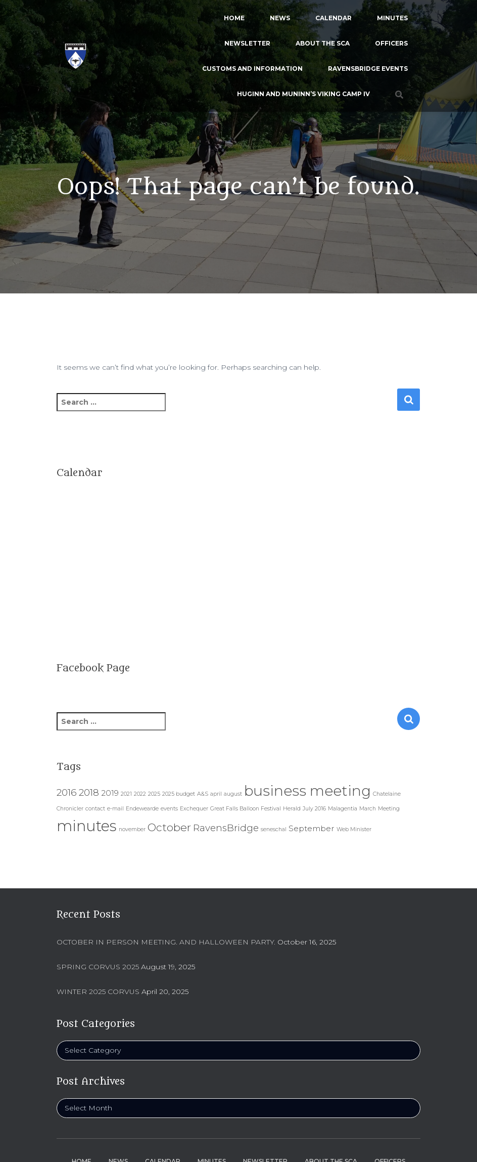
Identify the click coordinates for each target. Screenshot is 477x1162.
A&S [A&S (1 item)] (202, 794)
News (280, 18)
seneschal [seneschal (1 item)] (274, 829)
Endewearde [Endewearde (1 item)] (142, 808)
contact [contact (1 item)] (95, 808)
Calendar (333, 18)
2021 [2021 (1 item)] (126, 794)
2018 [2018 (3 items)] (89, 792)
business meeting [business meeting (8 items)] (307, 790)
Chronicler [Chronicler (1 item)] (70, 808)
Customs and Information (252, 68)
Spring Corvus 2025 (98, 966)
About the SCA (323, 43)
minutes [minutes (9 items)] (87, 826)
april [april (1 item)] (216, 794)
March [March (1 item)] (367, 808)
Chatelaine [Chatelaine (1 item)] (387, 794)
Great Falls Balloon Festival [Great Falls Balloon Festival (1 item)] (245, 808)
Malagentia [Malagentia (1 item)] (342, 808)
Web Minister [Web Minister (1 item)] (354, 829)
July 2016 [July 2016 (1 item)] (314, 808)
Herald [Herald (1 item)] (292, 808)
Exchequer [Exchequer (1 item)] (194, 808)
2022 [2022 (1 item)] (140, 794)
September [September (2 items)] (312, 828)
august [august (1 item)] (233, 794)
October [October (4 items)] (169, 827)
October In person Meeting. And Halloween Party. (166, 941)
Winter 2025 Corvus (98, 991)
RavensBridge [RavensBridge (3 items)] (226, 828)
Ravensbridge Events (368, 68)
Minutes (392, 18)
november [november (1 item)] (132, 829)
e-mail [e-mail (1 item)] (115, 808)
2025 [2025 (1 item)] (154, 794)
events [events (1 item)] (169, 808)
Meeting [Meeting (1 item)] (389, 808)
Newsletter (247, 43)
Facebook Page (93, 668)
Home (234, 18)
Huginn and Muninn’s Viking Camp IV (303, 94)
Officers (391, 43)
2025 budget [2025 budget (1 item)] (178, 794)
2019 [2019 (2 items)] (110, 793)
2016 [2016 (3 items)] (67, 792)
